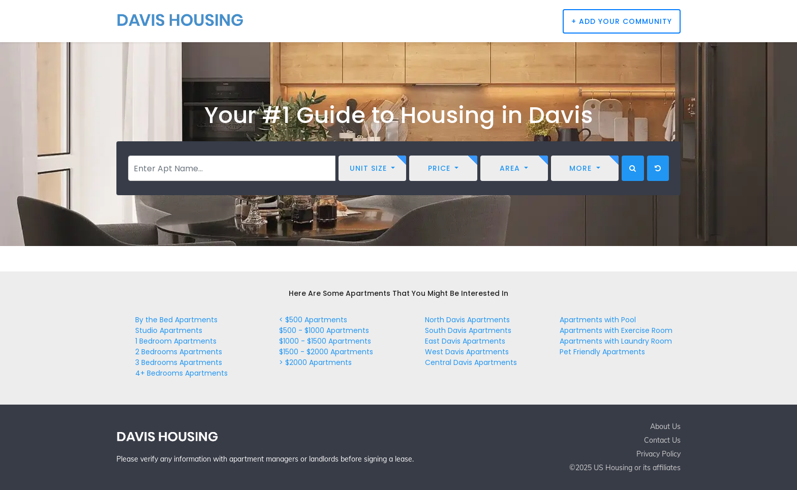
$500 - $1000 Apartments (324, 330)
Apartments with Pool (598, 320)
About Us (665, 426)
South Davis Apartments (468, 330)
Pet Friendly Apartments (602, 352)
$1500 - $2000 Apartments (326, 352)
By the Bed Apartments (176, 320)
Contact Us (662, 440)
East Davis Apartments (465, 341)
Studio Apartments (168, 330)
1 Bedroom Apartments (176, 341)
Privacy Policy (658, 453)
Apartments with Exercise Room (616, 330)
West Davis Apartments (467, 352)
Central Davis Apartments (471, 362)
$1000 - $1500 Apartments (325, 341)
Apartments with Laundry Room (616, 341)
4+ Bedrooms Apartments (181, 373)
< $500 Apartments (313, 320)
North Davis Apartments (467, 320)
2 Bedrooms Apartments (178, 352)
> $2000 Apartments (315, 362)
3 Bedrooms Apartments (178, 362)
